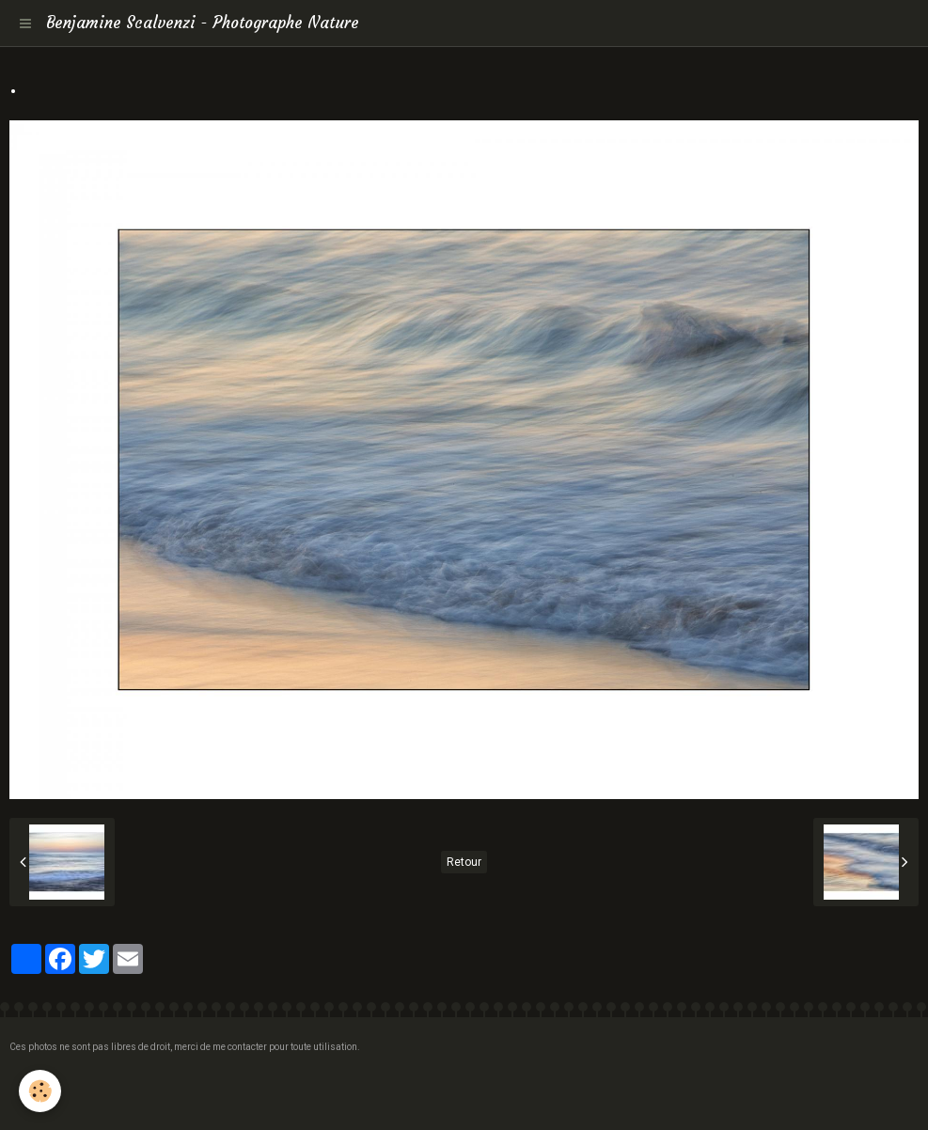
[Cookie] (40, 1091)
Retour (464, 862)
